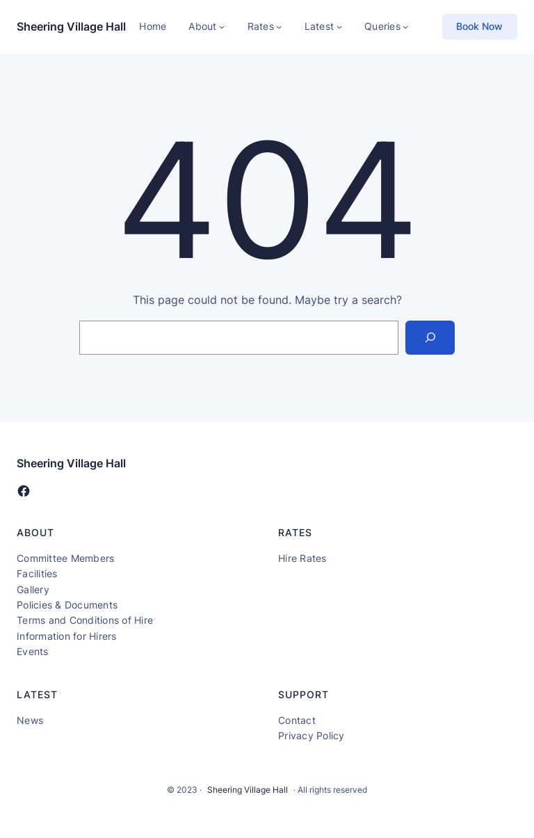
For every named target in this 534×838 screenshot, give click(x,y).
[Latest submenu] (339, 26)
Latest (319, 26)
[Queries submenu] (405, 26)
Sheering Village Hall (71, 26)
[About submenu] (222, 26)
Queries (382, 26)
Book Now (479, 26)
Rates (261, 26)
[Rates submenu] (279, 26)
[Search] (430, 338)
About (202, 26)
